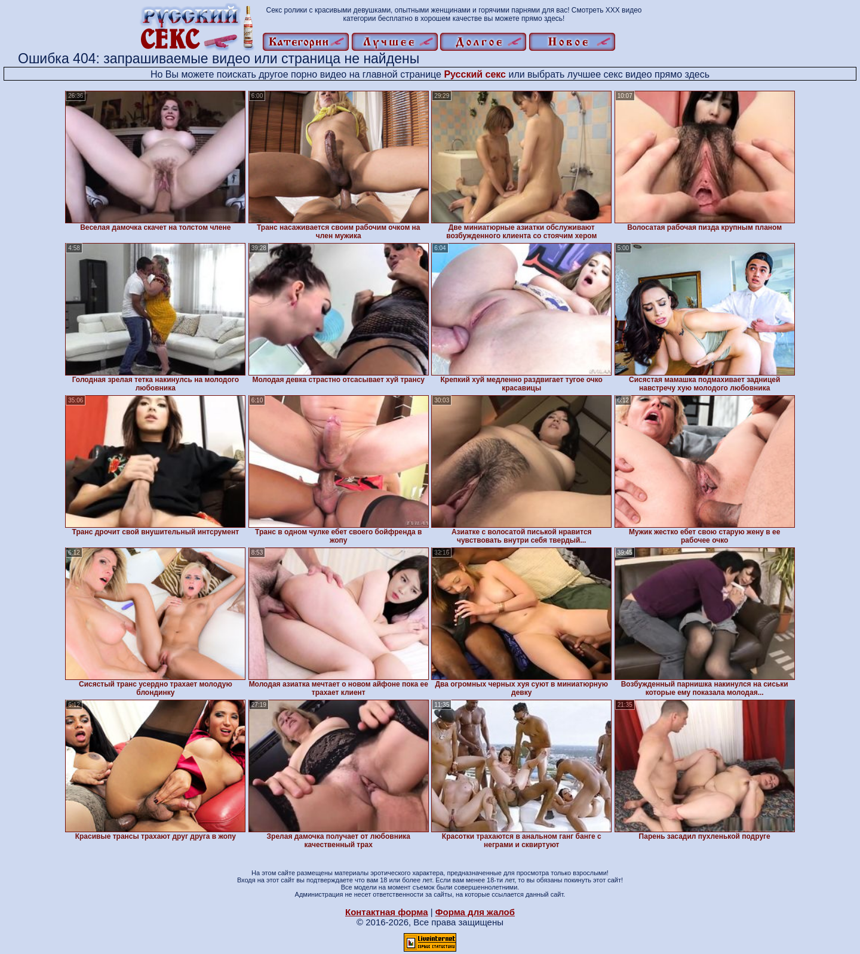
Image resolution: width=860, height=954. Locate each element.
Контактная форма (386, 912)
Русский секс (475, 74)
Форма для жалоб (475, 912)
